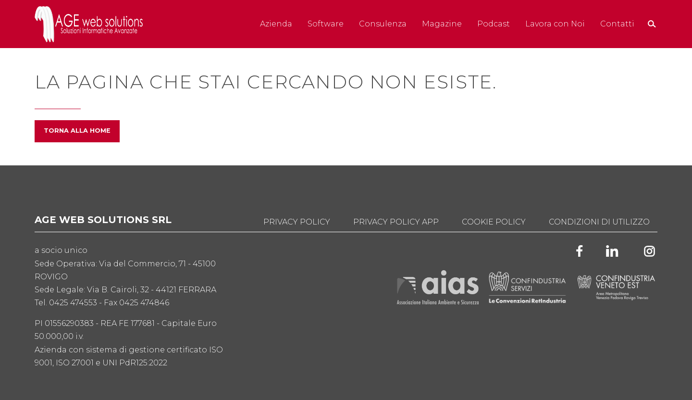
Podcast (493, 23)
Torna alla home (77, 130)
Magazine (442, 23)
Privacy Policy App (396, 221)
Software (326, 23)
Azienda (276, 23)
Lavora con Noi (555, 23)
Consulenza (383, 23)
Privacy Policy (296, 221)
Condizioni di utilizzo (599, 221)
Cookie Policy (494, 221)
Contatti (617, 23)
